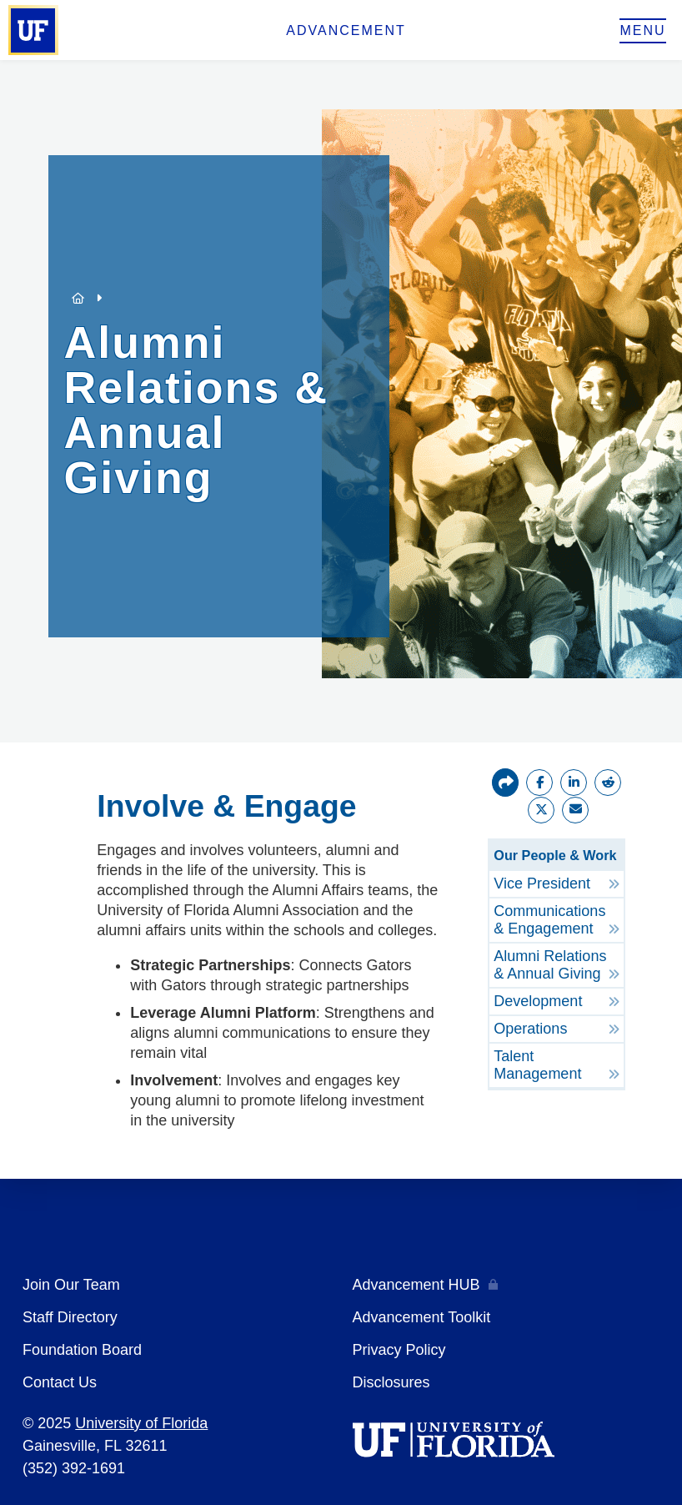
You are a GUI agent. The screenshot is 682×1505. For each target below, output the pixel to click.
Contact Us (60, 1382)
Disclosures (391, 1382)
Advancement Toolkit (422, 1317)
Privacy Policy (399, 1349)
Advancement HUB (416, 1284)
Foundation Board (82, 1349)
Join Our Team (71, 1284)
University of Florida (141, 1423)
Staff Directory (70, 1317)
